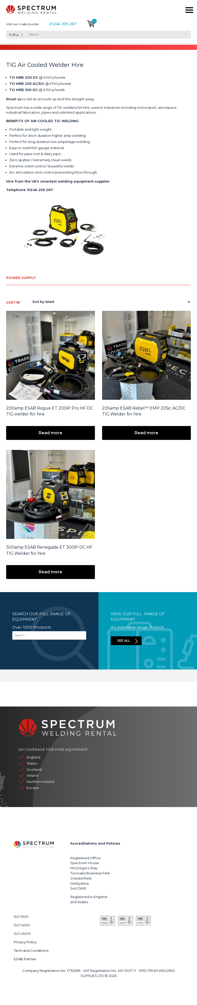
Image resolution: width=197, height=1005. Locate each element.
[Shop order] (110, 301)
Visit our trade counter (22, 24)
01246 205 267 (62, 24)
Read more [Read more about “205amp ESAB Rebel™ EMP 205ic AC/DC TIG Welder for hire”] (146, 432)
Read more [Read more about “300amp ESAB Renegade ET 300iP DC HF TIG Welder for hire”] (50, 571)
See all (123, 640)
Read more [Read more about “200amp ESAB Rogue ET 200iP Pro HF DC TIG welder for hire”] (50, 432)
